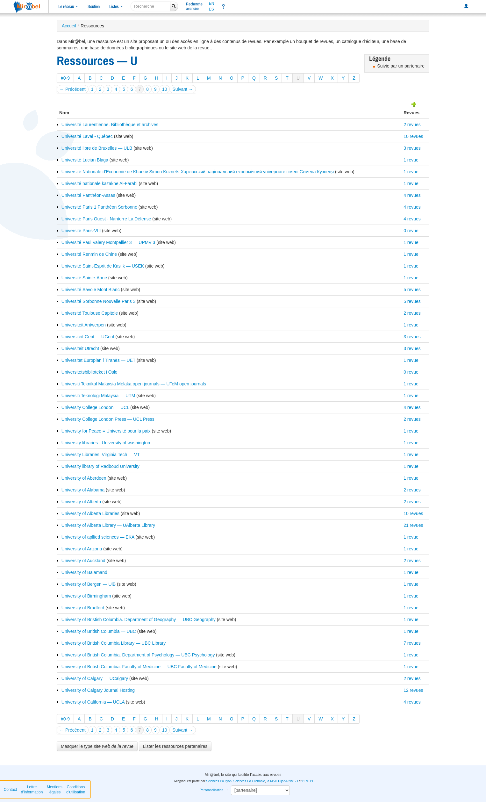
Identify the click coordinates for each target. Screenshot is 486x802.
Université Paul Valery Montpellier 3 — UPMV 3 (108, 242)
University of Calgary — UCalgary (94, 678)
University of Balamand (84, 572)
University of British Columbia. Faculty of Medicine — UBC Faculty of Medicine (139, 666)
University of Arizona (81, 548)
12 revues (413, 690)
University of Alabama (82, 489)
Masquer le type (97, 746)
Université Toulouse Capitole (89, 313)
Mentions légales (54, 789)
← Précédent (73, 89)
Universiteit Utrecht (80, 348)
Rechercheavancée (194, 6)
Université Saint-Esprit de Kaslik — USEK (102, 266)
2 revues (412, 124)
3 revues (412, 148)
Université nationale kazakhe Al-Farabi (99, 183)
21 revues (413, 525)
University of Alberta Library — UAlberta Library (108, 525)
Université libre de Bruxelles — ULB (96, 148)
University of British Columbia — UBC (98, 631)
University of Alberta (81, 501)
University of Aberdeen (83, 478)
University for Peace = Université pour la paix (106, 430)
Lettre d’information (32, 789)
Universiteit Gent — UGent (87, 336)
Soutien (94, 6)
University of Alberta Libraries (90, 513)
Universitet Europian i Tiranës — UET (98, 360)
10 (164, 89)
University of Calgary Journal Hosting (98, 690)
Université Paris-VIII (81, 230)
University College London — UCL (95, 407)
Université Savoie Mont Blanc (90, 289)
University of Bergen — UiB (88, 584)
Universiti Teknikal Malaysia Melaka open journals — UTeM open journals (133, 383)
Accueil (69, 25)
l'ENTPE (308, 781)
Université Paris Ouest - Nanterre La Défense (106, 218)
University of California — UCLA (93, 702)
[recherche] (150, 6)
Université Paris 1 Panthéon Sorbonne (99, 207)
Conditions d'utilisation (75, 789)
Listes (116, 6)
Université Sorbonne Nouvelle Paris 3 (98, 301)
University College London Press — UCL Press (107, 419)
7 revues (412, 643)
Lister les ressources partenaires (175, 746)
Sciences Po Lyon (219, 781)
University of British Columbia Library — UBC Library (113, 643)
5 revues (412, 289)
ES (211, 9)
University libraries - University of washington (105, 442)
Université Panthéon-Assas (88, 195)
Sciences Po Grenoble (249, 781)
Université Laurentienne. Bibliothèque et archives (109, 124)
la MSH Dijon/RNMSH (282, 781)
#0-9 (65, 78)
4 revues (412, 195)
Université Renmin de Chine (89, 254)
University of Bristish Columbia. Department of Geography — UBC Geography (138, 619)
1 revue (411, 159)
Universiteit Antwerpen (83, 324)
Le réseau (68, 6)
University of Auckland (83, 560)
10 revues (413, 136)
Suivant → (182, 89)
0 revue (411, 230)
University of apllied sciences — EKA (97, 537)
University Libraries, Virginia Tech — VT (100, 454)
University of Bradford (82, 607)
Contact (10, 789)
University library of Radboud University (100, 466)
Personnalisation (211, 790)
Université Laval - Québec (87, 136)
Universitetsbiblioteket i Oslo (89, 372)
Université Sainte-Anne (84, 277)
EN (211, 3)
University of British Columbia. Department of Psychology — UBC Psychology (138, 654)
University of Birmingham (86, 595)
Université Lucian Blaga (84, 159)
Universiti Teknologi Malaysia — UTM (98, 395)
